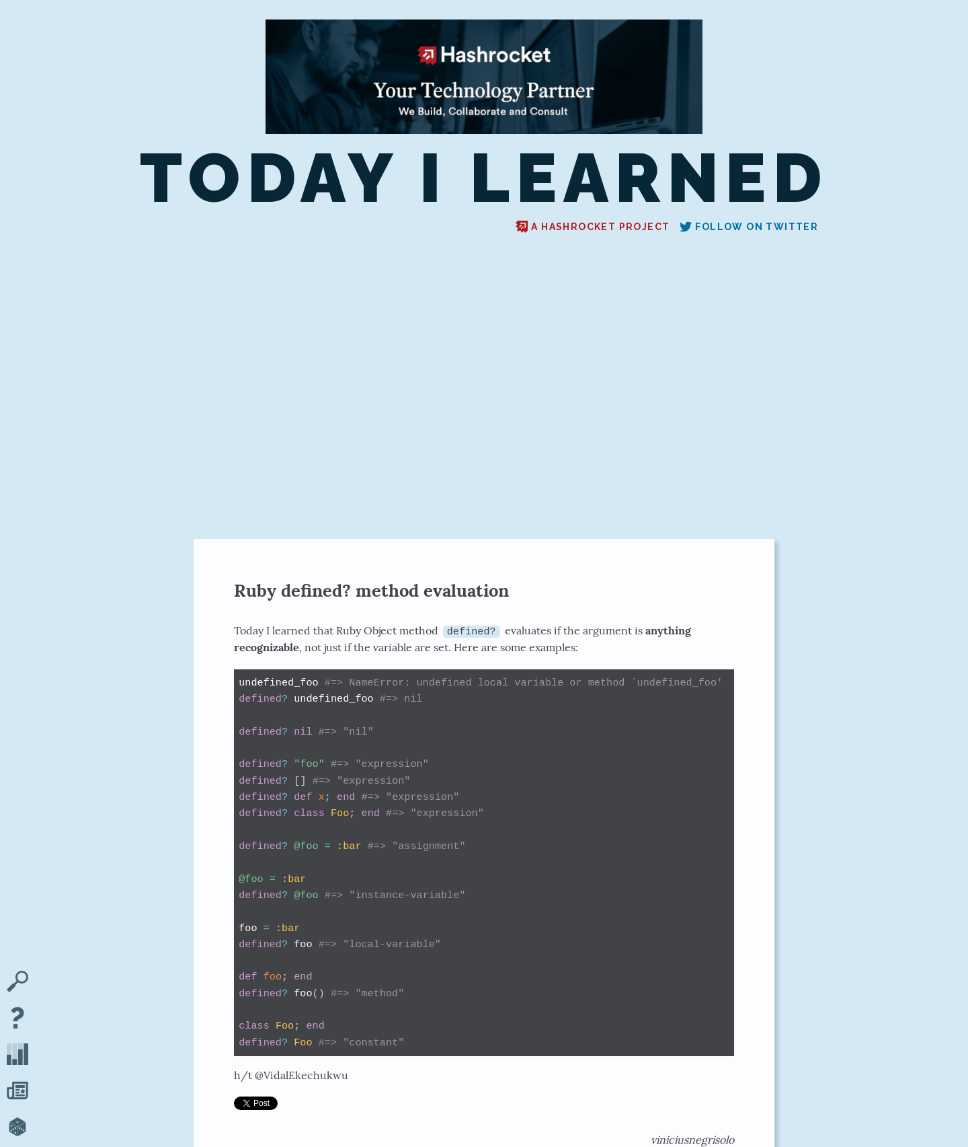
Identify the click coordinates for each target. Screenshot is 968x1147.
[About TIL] (17, 1019)
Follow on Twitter (749, 227)
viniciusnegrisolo (692, 1139)
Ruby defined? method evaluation (371, 590)
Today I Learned (484, 179)
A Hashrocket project (593, 227)
